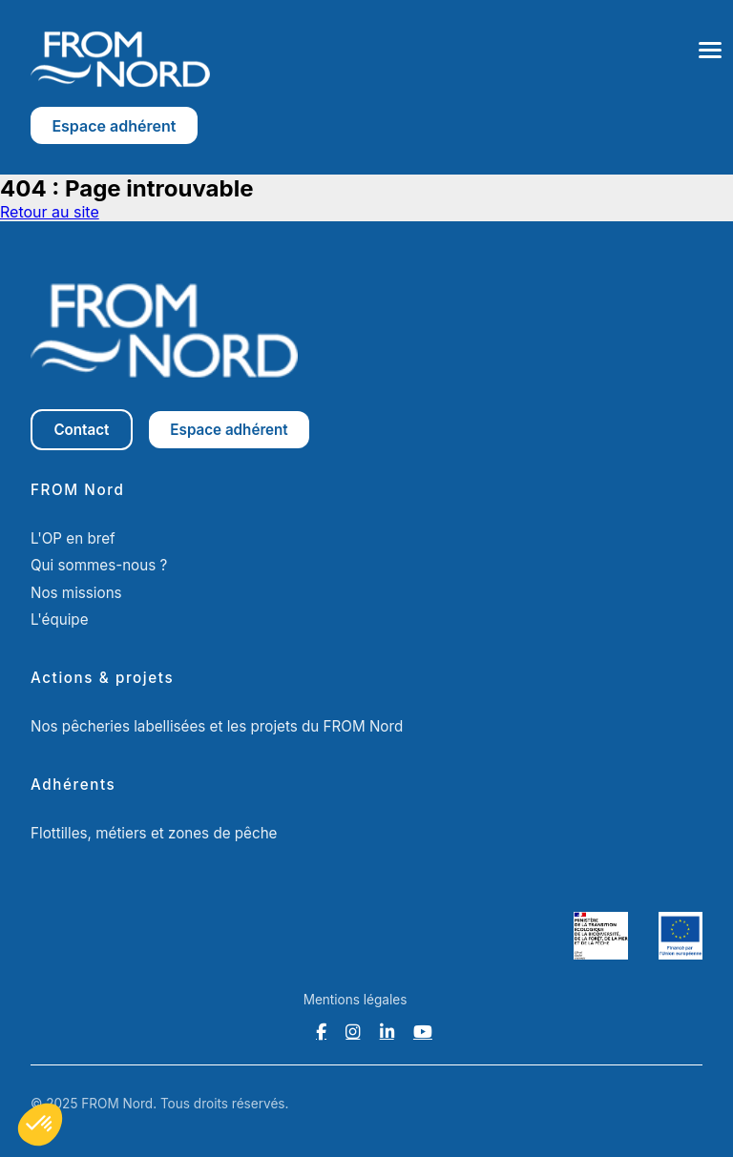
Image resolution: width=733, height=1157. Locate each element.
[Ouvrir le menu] (710, 50)
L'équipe (60, 619)
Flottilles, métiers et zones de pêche (154, 833)
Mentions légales (356, 999)
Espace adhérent (114, 125)
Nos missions (76, 593)
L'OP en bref (73, 538)
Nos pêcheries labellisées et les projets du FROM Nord (217, 726)
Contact (81, 430)
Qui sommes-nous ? (99, 565)
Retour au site (49, 211)
